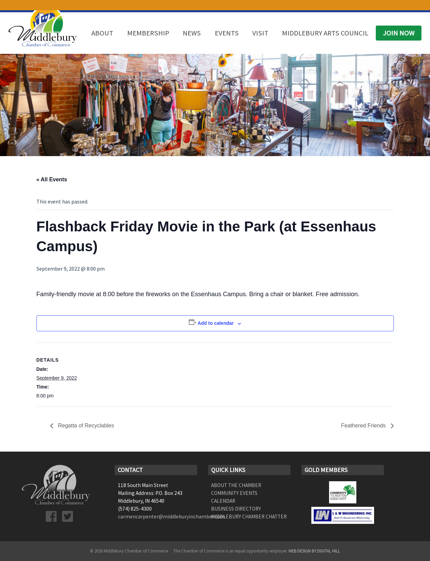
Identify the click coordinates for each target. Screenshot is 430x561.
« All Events (51, 179)
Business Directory (236, 508)
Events (227, 33)
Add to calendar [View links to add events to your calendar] (215, 323)
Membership (148, 33)
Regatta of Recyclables (85, 425)
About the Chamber (236, 485)
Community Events (234, 493)
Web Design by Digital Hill (314, 551)
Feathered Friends (364, 425)
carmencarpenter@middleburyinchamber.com (171, 516)
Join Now (398, 33)
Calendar (223, 501)
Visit (260, 33)
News (192, 33)
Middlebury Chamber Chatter (249, 516)
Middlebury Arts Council (325, 33)
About (102, 33)
